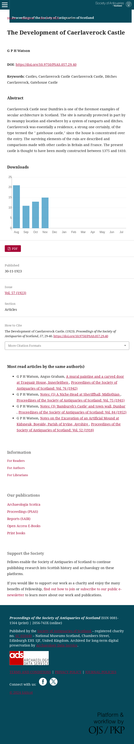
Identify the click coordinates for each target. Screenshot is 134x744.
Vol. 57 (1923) (49, 18)
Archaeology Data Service (56, 645)
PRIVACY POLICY (68, 672)
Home (11, 18)
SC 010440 (23, 635)
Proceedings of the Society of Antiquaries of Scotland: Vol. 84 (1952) (72, 412)
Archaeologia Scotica (23, 504)
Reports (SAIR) (18, 518)
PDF (14, 248)
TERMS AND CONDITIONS (30, 672)
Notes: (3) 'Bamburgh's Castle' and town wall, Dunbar (82, 406)
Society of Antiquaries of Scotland (64, 631)
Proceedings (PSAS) (22, 511)
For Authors (16, 468)
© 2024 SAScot (21, 692)
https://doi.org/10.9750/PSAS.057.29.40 (46, 64)
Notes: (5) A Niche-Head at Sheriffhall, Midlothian (80, 394)
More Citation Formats (24, 345)
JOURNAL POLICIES (100, 672)
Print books (16, 533)
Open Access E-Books (23, 526)
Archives (27, 18)
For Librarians (17, 475)
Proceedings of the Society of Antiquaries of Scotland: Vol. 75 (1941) (70, 400)
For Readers (16, 461)
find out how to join (59, 589)
